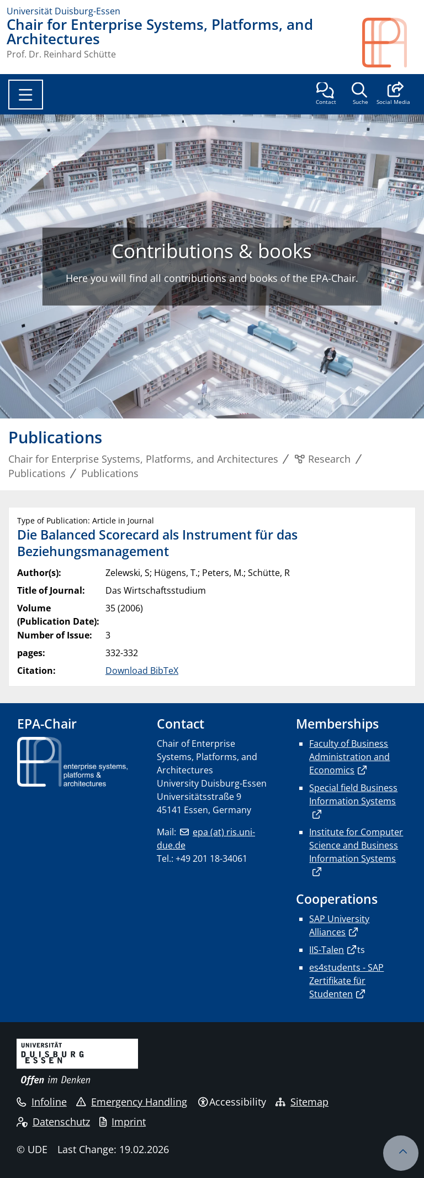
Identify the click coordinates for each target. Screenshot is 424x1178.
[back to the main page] (389, 42)
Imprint (122, 1121)
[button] (393, 94)
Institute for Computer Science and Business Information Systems (356, 845)
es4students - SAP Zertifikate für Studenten (346, 980)
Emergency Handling (131, 1101)
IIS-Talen (326, 950)
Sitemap (301, 1101)
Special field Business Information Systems (353, 794)
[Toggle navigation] (25, 94)
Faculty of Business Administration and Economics (349, 756)
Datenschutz (53, 1121)
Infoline (42, 1101)
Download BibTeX (141, 670)
